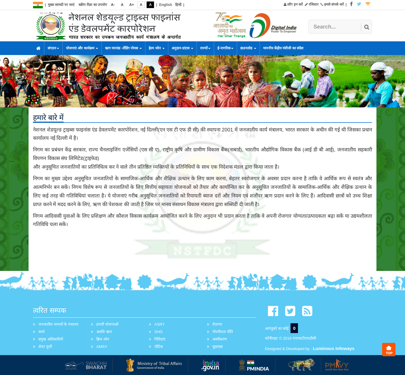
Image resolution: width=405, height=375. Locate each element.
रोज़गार (217, 324)
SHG (158, 332)
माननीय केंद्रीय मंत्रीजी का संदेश (283, 48)
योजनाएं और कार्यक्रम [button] (82, 48)
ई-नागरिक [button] (225, 48)
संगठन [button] (53, 48)
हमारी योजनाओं (107, 324)
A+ (131, 5)
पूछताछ (217, 346)
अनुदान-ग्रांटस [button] (182, 48)
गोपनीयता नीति (222, 332)
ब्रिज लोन (102, 339)
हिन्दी (178, 5)
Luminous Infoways (333, 348)
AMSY (101, 346)
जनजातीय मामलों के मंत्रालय (58, 324)
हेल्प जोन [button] (157, 48)
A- (113, 5)
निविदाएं (159, 339)
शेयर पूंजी (45, 346)
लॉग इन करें (293, 4)
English (165, 5)
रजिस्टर (311, 4)
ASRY (159, 324)
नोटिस (158, 346)
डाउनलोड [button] (248, 48)
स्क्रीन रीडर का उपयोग (93, 5)
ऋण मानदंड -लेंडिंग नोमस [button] (123, 48)
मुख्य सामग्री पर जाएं (61, 5)
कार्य (41, 332)
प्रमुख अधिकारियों (50, 339)
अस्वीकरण (219, 339)
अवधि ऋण (104, 332)
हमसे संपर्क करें (332, 4)
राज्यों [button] (205, 48)
